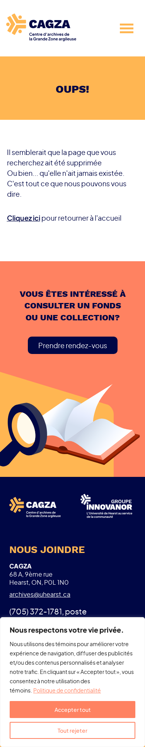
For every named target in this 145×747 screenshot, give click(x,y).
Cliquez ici (23, 217)
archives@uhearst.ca (39, 594)
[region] (72, 682)
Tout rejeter (72, 730)
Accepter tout (73, 709)
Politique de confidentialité (67, 690)
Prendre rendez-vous (72, 345)
